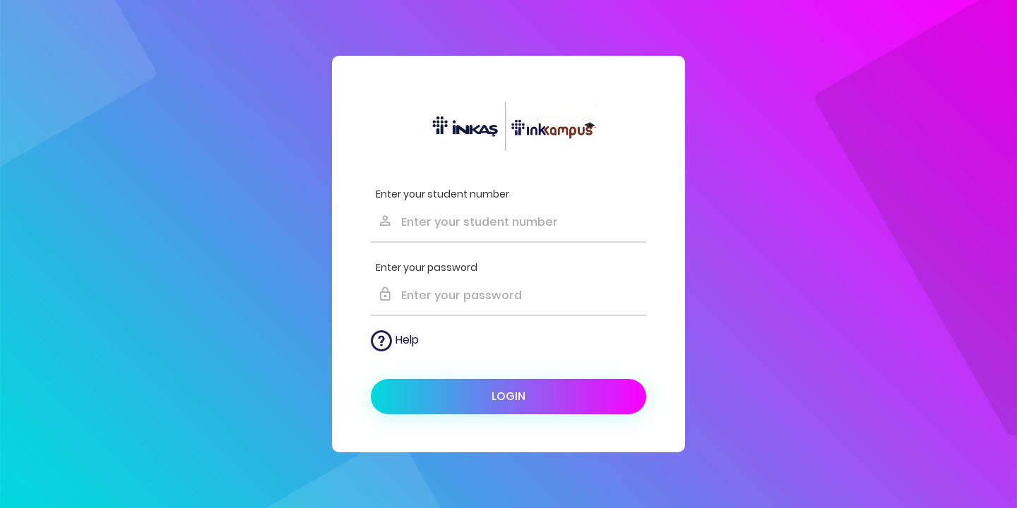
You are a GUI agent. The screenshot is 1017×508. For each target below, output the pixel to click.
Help (395, 340)
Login (508, 396)
